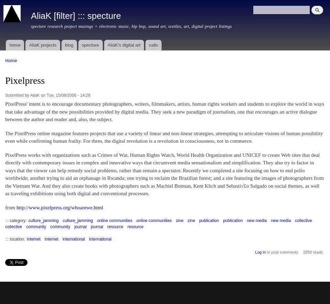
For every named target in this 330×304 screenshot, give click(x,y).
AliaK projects (42, 45)
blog (69, 45)
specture (90, 45)
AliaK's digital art (124, 45)
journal (80, 226)
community (36, 226)
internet (34, 239)
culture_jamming (44, 220)
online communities (114, 220)
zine (180, 220)
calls (153, 45)
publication (209, 220)
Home (11, 60)
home (15, 45)
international (74, 239)
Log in (260, 252)
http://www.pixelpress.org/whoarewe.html (59, 207)
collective (303, 220)
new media (257, 220)
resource (115, 226)
